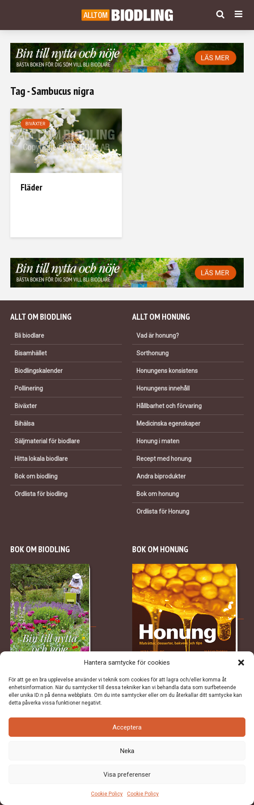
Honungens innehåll (163, 388)
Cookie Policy (107, 794)
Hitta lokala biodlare (41, 458)
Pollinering (29, 388)
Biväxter (35, 123)
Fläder (31, 187)
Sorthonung (152, 353)
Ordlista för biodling (41, 493)
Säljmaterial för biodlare (47, 441)
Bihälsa (24, 423)
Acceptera (127, 727)
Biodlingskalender (39, 370)
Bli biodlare (29, 335)
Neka (127, 751)
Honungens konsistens (167, 370)
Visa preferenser (127, 774)
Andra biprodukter (161, 476)
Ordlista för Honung (162, 511)
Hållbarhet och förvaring (169, 405)
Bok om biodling (36, 476)
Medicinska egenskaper (168, 423)
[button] (241, 662)
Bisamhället (31, 353)
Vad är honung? (157, 335)
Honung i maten (157, 441)
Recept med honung (163, 458)
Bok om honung (157, 493)
